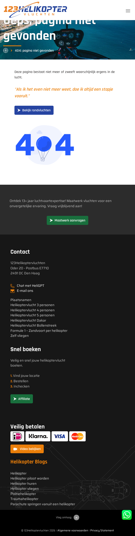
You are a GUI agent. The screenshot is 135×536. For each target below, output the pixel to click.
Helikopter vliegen (24, 488)
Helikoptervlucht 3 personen (32, 304)
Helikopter (18, 473)
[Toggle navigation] (128, 11)
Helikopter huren (23, 483)
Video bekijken (27, 449)
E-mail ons (25, 290)
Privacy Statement (102, 530)
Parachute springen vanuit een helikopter (42, 504)
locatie (34, 375)
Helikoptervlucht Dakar (28, 320)
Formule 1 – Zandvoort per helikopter (38, 330)
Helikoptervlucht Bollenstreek (33, 325)
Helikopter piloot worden (29, 478)
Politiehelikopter (23, 493)
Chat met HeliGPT (30, 285)
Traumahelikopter (24, 498)
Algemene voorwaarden (72, 530)
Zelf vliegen (19, 335)
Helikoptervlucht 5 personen (32, 315)
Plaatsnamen (20, 299)
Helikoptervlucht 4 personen (32, 310)
